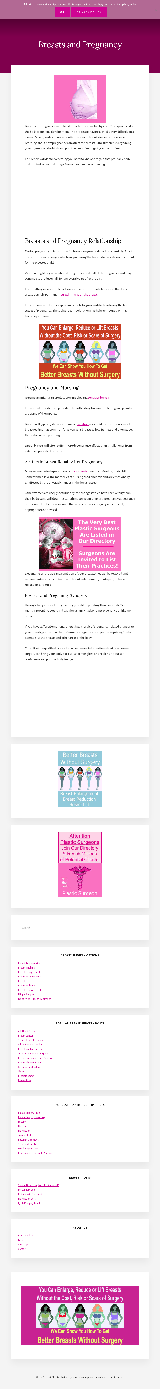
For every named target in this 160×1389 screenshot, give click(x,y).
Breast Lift (23, 981)
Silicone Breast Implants (31, 1044)
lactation (83, 424)
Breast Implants (26, 967)
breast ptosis (79, 471)
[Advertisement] (80, 202)
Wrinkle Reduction (28, 1148)
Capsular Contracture (29, 1067)
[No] (155, 9)
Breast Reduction (27, 985)
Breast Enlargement (29, 972)
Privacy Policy (25, 1235)
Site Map (23, 1244)
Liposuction (24, 1130)
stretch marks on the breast (79, 294)
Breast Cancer (25, 1035)
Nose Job (23, 1126)
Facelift (22, 1121)
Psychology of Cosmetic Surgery (35, 1153)
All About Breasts (27, 1031)
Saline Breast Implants (30, 1040)
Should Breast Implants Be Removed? (38, 1185)
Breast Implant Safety (30, 1049)
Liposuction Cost (26, 1198)
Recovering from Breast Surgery (35, 1058)
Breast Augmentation (29, 963)
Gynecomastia (26, 1071)
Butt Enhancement (28, 1139)
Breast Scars (24, 1080)
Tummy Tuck (24, 1135)
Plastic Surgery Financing (31, 1117)
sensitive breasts (99, 397)
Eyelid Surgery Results (30, 1203)
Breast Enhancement (29, 990)
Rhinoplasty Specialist (30, 1194)
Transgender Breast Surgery (33, 1053)
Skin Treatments (27, 1144)
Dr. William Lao (26, 1189)
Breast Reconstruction (29, 976)
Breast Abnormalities (29, 1062)
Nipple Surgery (26, 994)
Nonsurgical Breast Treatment (34, 999)
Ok (62, 12)
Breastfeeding (26, 1076)
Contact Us (23, 1249)
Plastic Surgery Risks (29, 1112)
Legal (21, 1240)
